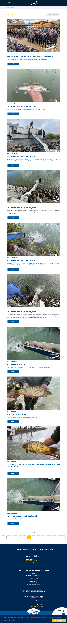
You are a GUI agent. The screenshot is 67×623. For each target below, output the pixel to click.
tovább (13, 64)
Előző (33, 532)
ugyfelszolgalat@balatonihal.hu (33, 562)
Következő (62, 537)
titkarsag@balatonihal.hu (32, 560)
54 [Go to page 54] (54, 537)
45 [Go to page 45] (24, 537)
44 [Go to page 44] (20, 537)
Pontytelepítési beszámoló (17, 414)
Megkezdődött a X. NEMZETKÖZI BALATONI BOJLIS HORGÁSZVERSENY (30, 57)
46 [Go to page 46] (29, 537)
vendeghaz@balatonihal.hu (37, 606)
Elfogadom (58, 620)
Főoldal (8, 7)
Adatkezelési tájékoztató (7, 620)
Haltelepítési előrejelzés (16, 364)
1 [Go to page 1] (3, 537)
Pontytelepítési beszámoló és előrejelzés (22, 516)
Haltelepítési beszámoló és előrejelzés (21, 107)
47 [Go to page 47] (33, 537)
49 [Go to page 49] (42, 537)
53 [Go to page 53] (50, 537)
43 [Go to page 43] (15, 537)
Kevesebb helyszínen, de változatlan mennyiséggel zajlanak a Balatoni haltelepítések (33, 465)
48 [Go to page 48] (38, 537)
